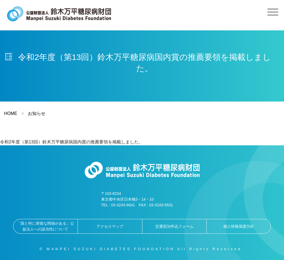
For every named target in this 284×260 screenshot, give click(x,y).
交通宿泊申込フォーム (174, 226)
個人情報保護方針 (238, 226)
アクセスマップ (109, 226)
